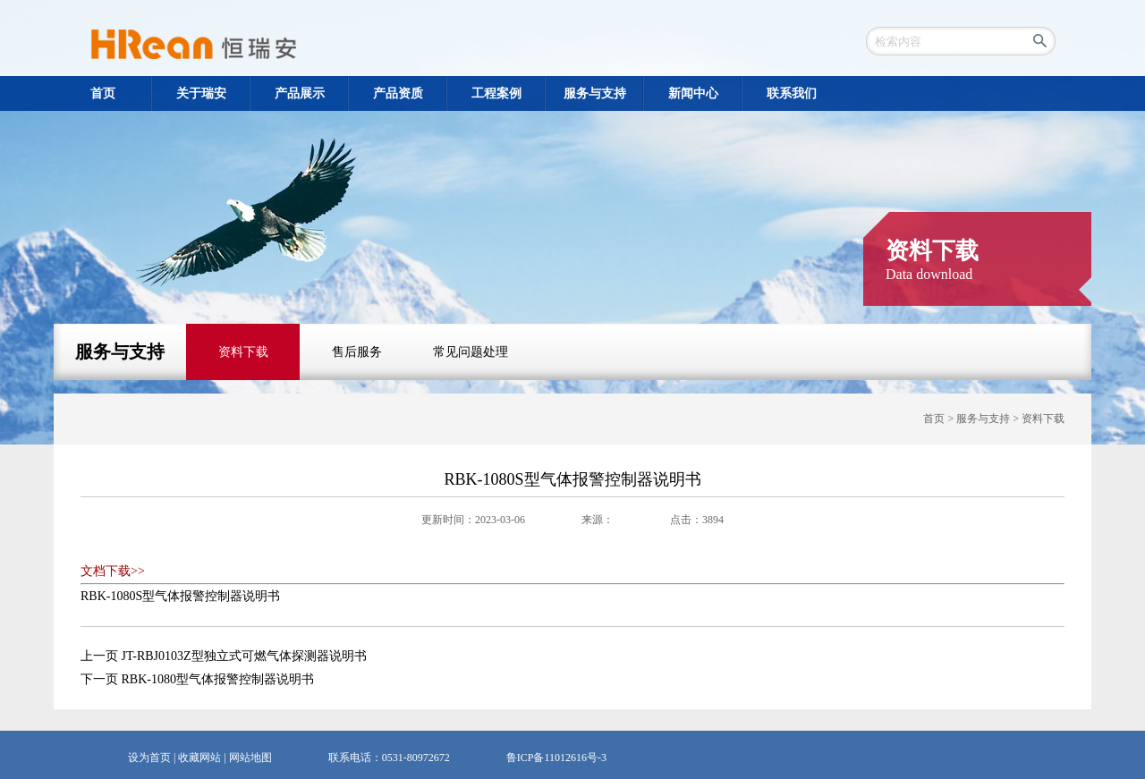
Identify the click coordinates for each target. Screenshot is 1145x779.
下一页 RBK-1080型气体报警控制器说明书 (197, 679)
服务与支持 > (989, 418)
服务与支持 (120, 351)
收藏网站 (199, 757)
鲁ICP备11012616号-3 (556, 757)
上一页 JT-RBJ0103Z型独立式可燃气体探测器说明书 (224, 656)
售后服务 (357, 352)
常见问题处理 (470, 352)
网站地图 (250, 757)
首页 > (939, 418)
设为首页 (149, 757)
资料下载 (243, 352)
